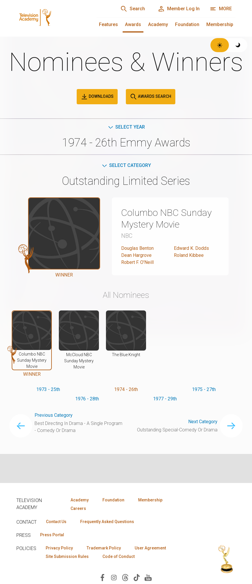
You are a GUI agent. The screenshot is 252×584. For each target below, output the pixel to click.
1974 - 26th (126, 389)
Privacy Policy (59, 548)
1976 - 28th (87, 399)
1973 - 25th (48, 389)
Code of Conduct (118, 556)
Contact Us (56, 521)
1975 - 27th (204, 389)
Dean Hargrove (136, 255)
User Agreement (150, 548)
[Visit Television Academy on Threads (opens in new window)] (125, 577)
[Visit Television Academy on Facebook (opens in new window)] (102, 577)
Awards (133, 24)
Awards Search (150, 96)
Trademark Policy (104, 548)
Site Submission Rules (67, 556)
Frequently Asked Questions (107, 521)
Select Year (126, 127)
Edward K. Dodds (191, 248)
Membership (219, 24)
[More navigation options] (221, 9)
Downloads (97, 96)
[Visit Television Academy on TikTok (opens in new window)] (137, 577)
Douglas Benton (137, 248)
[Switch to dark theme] (238, 45)
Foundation (187, 24)
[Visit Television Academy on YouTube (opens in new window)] (148, 577)
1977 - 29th (165, 399)
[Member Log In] (178, 9)
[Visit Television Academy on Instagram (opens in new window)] (114, 577)
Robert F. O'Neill (137, 262)
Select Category (126, 165)
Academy (158, 24)
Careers (78, 508)
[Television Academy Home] (50, 17)
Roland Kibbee (189, 255)
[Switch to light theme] (219, 45)
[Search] (133, 9)
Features (108, 24)
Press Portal (52, 534)
